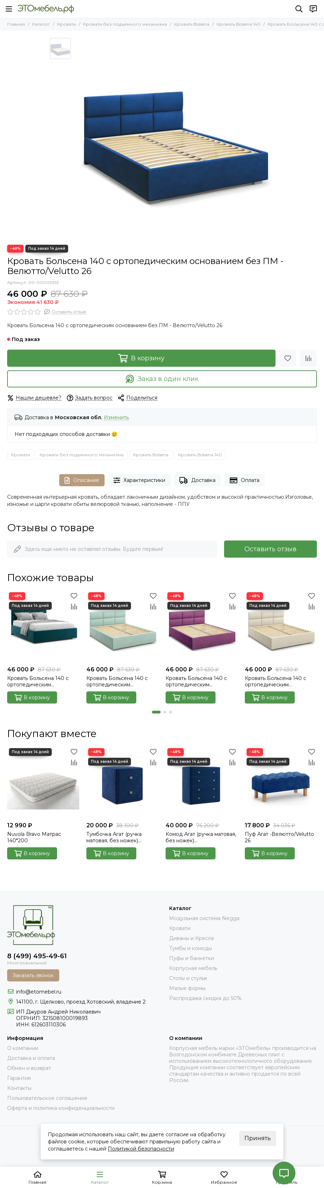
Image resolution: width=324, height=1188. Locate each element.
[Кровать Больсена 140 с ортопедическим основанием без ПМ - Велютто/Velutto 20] (43, 626)
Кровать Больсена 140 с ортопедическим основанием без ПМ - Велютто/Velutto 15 (196, 681)
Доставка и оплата (31, 1058)
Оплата (244, 480)
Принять (257, 1138)
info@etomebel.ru (38, 992)
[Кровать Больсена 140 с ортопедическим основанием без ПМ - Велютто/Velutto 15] (202, 626)
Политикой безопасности (141, 1149)
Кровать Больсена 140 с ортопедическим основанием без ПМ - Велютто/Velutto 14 (117, 681)
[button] (156, 712)
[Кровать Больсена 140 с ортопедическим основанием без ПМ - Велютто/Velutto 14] (122, 626)
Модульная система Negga (204, 918)
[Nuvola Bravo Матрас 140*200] (43, 782)
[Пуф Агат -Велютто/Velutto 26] (281, 782)
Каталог (41, 24)
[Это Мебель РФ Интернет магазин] (46, 9)
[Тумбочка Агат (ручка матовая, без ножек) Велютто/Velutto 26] (122, 782)
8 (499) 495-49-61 (37, 956)
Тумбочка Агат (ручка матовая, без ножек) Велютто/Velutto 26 (114, 837)
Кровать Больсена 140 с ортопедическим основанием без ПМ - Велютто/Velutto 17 (275, 681)
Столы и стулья (188, 978)
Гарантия (19, 1078)
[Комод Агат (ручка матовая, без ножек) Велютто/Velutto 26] (202, 782)
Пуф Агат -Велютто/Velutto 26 (279, 837)
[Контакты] (313, 9)
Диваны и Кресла (191, 938)
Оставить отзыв (270, 549)
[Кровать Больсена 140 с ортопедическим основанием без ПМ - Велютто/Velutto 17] (281, 626)
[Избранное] (287, 358)
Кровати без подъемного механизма (125, 24)
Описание (82, 480)
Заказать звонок (33, 975)
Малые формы (187, 988)
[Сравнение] (308, 358)
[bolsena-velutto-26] (174, 138)
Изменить (116, 417)
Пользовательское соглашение (47, 1098)
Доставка (197, 480)
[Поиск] (299, 9)
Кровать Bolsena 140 (238, 24)
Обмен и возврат (29, 1068)
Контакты (19, 1088)
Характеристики (139, 480)
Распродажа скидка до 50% (205, 998)
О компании (22, 1048)
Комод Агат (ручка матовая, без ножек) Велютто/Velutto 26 (201, 837)
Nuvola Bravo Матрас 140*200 (34, 837)
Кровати (66, 24)
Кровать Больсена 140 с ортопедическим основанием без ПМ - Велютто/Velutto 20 (38, 681)
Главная (16, 24)
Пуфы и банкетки (191, 958)
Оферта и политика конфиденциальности (61, 1108)
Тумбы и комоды (190, 948)
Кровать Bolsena (191, 24)
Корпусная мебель (193, 968)
